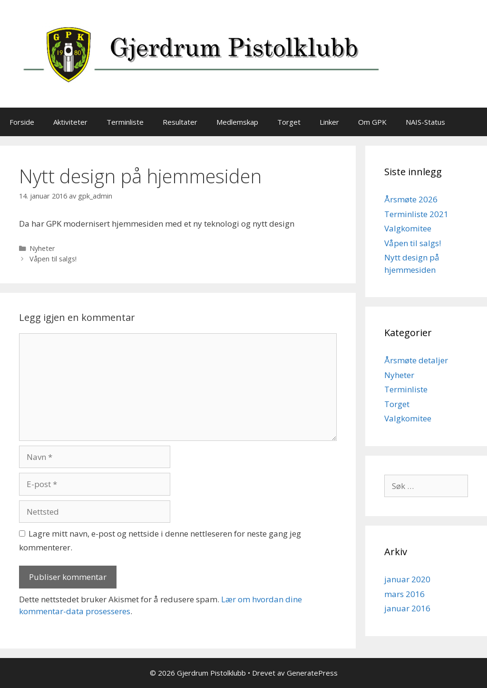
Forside (22, 122)
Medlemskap (237, 122)
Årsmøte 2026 (411, 199)
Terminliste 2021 (416, 214)
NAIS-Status (425, 122)
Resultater (180, 122)
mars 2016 (404, 593)
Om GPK (372, 122)
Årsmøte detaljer (416, 360)
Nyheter (42, 248)
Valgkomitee (407, 228)
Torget (289, 122)
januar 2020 (407, 579)
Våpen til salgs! (53, 258)
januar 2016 (407, 608)
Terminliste (125, 122)
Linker (329, 122)
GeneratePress (312, 673)
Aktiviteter (70, 122)
